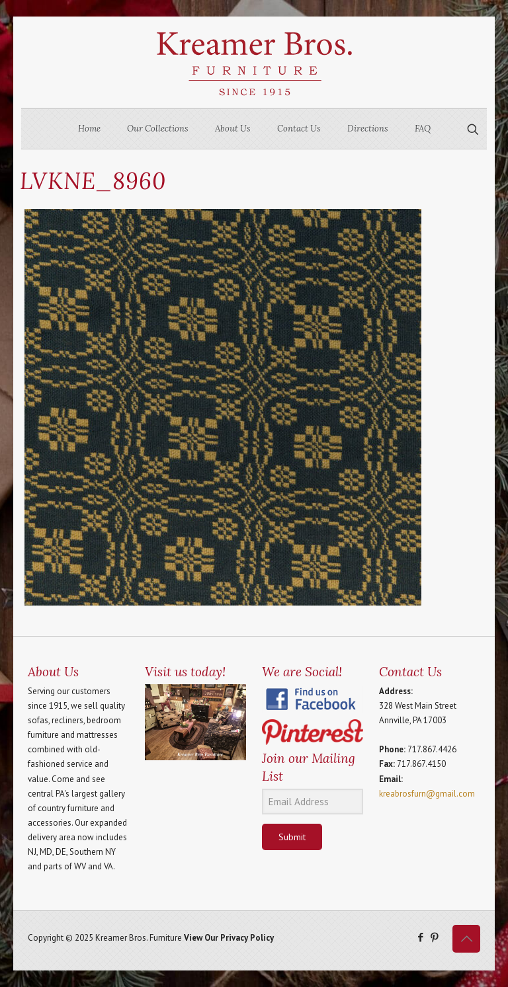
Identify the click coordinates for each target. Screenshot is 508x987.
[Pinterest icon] (434, 937)
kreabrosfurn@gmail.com (427, 793)
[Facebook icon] (420, 937)
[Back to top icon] (466, 939)
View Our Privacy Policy (229, 937)
